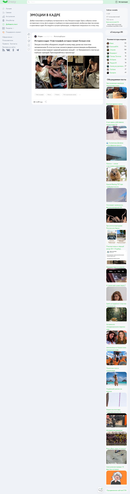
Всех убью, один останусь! (116, 448)
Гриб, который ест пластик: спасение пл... (116, 305)
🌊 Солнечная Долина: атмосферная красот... (114, 144)
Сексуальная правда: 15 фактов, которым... (115, 468)
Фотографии (40, 95)
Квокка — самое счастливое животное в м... (116, 164)
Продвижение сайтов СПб (116, 490)
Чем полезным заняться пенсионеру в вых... (115, 84)
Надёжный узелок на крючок (114, 390)
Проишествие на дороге (115, 267)
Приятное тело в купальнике (112, 369)
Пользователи (7, 40)
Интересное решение (114, 430)
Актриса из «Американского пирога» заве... (115, 327)
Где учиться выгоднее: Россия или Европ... (114, 227)
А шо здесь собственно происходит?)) (115, 123)
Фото (49, 95)
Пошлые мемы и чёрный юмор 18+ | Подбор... (115, 247)
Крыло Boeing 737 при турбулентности (114, 185)
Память (58, 95)
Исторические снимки (70, 95)
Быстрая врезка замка (114, 104)
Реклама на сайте (8, 47)
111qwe (40, 36)
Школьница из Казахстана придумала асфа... (116, 348)
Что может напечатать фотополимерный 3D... (114, 206)
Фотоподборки (59, 36)
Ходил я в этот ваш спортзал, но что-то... (114, 410)
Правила (5, 44)
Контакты (13, 44)
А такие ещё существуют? (116, 285)
